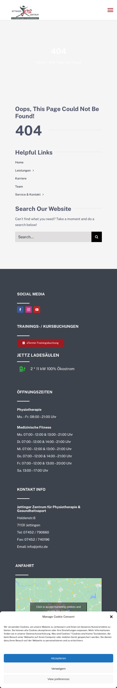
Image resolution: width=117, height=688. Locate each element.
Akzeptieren (58, 658)
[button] (111, 617)
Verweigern (58, 668)
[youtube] (37, 309)
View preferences (58, 679)
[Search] (96, 237)
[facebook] (20, 309)
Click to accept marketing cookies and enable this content (58, 609)
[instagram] (28, 309)
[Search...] (53, 237)
